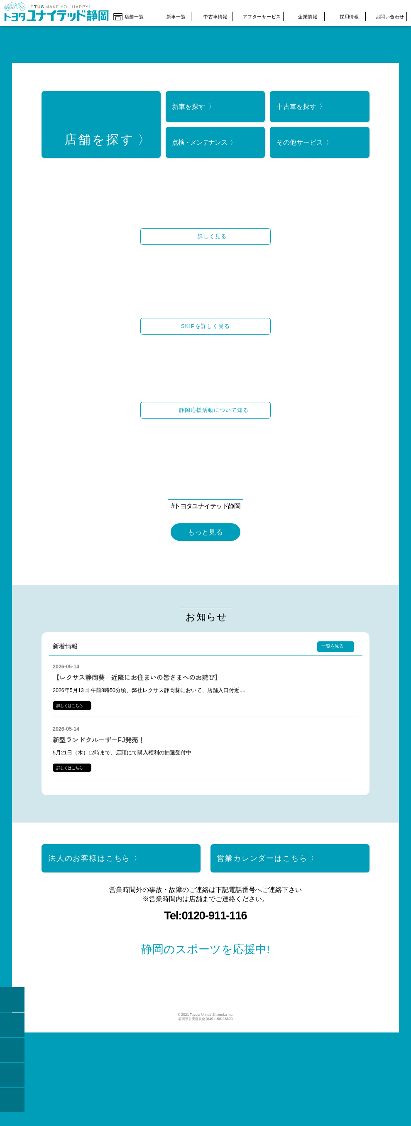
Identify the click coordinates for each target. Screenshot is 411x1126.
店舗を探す (100, 136)
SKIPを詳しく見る (205, 322)
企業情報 (302, 16)
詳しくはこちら (69, 737)
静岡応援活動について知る (214, 406)
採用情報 (344, 16)
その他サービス (299, 138)
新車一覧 (170, 15)
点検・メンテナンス (199, 138)
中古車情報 (211, 16)
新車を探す (188, 103)
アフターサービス (256, 16)
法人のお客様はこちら (89, 889)
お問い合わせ (385, 15)
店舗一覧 (128, 15)
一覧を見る (332, 677)
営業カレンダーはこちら (262, 889)
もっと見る (205, 528)
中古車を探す (296, 103)
